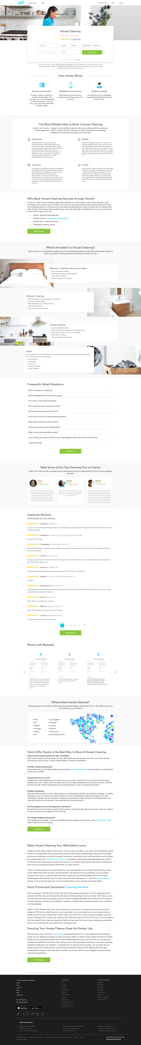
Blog (42, 3)
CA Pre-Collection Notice (36, 1037)
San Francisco (65, 994)
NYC (36, 720)
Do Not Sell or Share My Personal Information (59, 1037)
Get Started (39, 231)
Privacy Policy (70, 64)
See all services (101, 999)
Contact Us (20, 995)
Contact (19, 1037)
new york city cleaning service (106, 1028)
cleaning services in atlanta (27, 1026)
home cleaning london (25, 1028)
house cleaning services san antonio (73, 1026)
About (18, 983)
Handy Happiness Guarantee (56, 218)
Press (18, 985)
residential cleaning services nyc (107, 1030)
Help (113, 3)
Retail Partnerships (22, 1002)
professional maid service (58, 859)
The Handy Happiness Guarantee (26, 980)
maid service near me (69, 1030)
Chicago (37, 728)
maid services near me (104, 1026)
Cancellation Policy (22, 1039)
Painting (99, 994)
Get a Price (92, 52)
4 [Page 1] (74, 625)
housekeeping (103, 878)
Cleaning (100, 982)
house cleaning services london (28, 1030)
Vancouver (54, 731)
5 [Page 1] (78, 625)
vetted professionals (79, 769)
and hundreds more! (57, 734)
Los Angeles (55, 720)
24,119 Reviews (76, 39)
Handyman (100, 985)
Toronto (53, 728)
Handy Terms (61, 64)
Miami (36, 731)
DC (35, 734)
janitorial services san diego (71, 1028)
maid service (58, 934)
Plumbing (100, 987)
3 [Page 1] (70, 625)
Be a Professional (21, 1000)
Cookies (76, 1037)
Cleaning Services (76, 887)
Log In (121, 3)
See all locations (66, 1002)
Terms (82, 1037)
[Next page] (84, 626)
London (53, 725)
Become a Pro (102, 3)
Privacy (25, 1037)
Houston (53, 722)
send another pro (102, 820)
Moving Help (101, 992)
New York (64, 992)
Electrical (100, 990)
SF (35, 722)
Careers (19, 987)
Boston (37, 725)
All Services (32, 3)
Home (32, 972)
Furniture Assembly (103, 997)
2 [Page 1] (66, 625)
